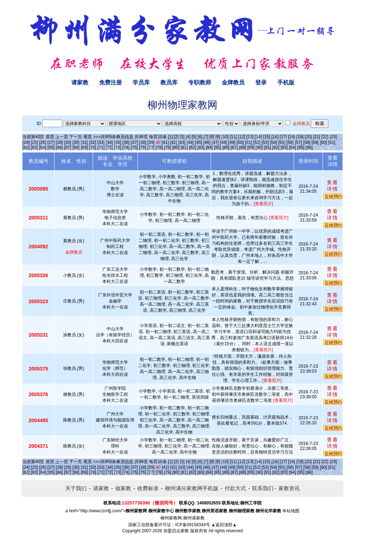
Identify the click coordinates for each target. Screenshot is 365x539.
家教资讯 (289, 488)
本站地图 (290, 510)
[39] (150, 142)
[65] (51, 147)
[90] (259, 147)
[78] (159, 147)
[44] (190, 142)
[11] (233, 136)
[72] (109, 147)
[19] (299, 136)
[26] (42, 142)
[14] (258, 136)
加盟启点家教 (176, 530)
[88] (242, 147)
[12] (241, 136)
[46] (206, 142)
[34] (109, 142)
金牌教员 (233, 82)
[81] (184, 147)
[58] (306, 142)
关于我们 (76, 488)
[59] (315, 142)
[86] (226, 147)
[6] (199, 136)
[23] (333, 136)
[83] (201, 147)
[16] (274, 136)
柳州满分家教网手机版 (192, 488)
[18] (291, 136)
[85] (217, 147)
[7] (206, 136)
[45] (198, 142)
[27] (51, 142)
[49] (231, 142)
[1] (170, 136)
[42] (173, 142)
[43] (181, 142)
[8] (212, 136)
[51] (248, 142)
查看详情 (332, 186)
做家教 (123, 488)
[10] (224, 136)
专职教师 (199, 82)
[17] (283, 136)
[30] (75, 142)
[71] (100, 147)
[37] (134, 142)
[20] (308, 136)
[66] (59, 147)
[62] (26, 147)
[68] (75, 147)
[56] (290, 142)
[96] (309, 147)
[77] (150, 147)
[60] (323, 142)
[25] (34, 142)
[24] (26, 142)
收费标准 (148, 488)
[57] (298, 142)
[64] (42, 147)
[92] (275, 147)
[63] (34, 147)
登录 (261, 82)
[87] (234, 147)
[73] (117, 147)
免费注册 (110, 82)
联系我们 (262, 488)
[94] (292, 147)
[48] (223, 142)
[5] (194, 136)
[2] (176, 136)
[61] (331, 142)
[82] (192, 147)
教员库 (169, 82)
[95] (300, 147)
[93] (284, 147)
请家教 (79, 82)
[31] (84, 142)
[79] (167, 147)
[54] (273, 142)
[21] (316, 136)
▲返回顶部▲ (224, 524)
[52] (256, 142)
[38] (142, 142)
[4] (188, 136)
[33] (100, 142)
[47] (215, 142)
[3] (182, 136)
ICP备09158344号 (192, 524)
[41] (165, 142)
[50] (240, 142)
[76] (142, 147)
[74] (125, 147)
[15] (266, 136)
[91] (267, 147)
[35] (117, 142)
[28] (59, 142)
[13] (249, 136)
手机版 (285, 82)
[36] (125, 142)
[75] (134, 147)
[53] (265, 142)
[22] (324, 136)
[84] (209, 147)
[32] (92, 142)
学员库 (141, 82)
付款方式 (235, 488)
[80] (175, 147)
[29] (67, 142)
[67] (67, 147)
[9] (217, 136)
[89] (251, 147)
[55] (281, 142)
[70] (92, 147)
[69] (84, 147)
